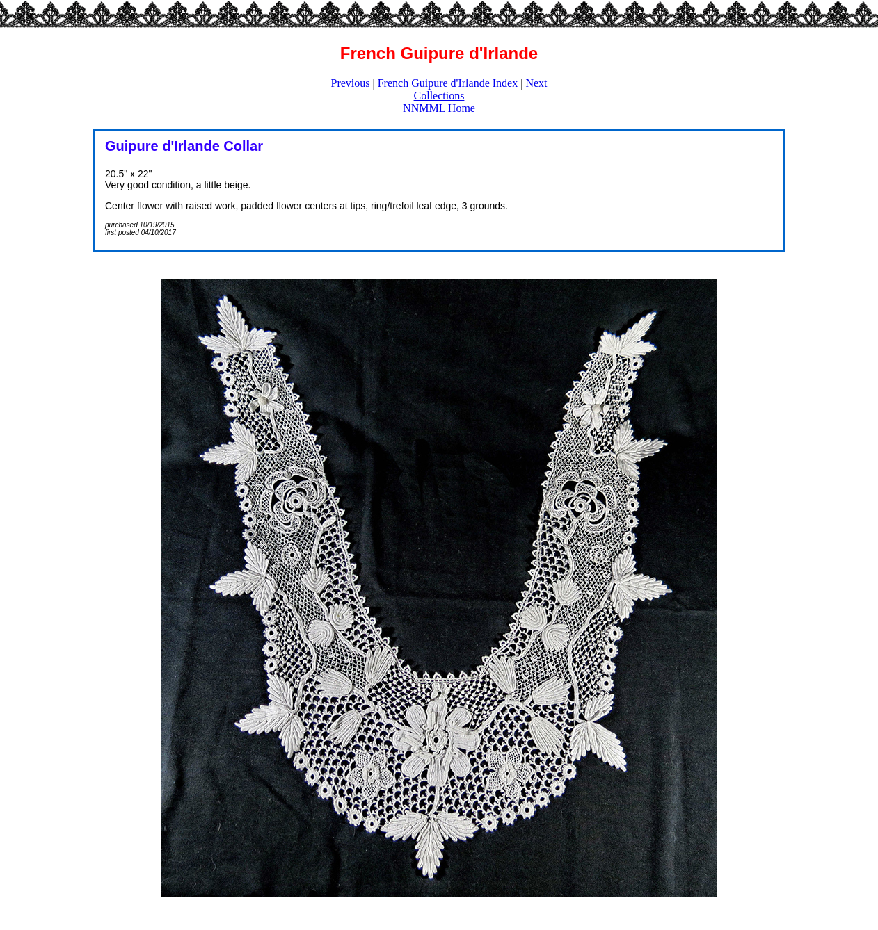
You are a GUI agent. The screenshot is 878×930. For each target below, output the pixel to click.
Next (536, 83)
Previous (350, 83)
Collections (439, 95)
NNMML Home (439, 108)
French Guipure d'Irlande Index (448, 83)
